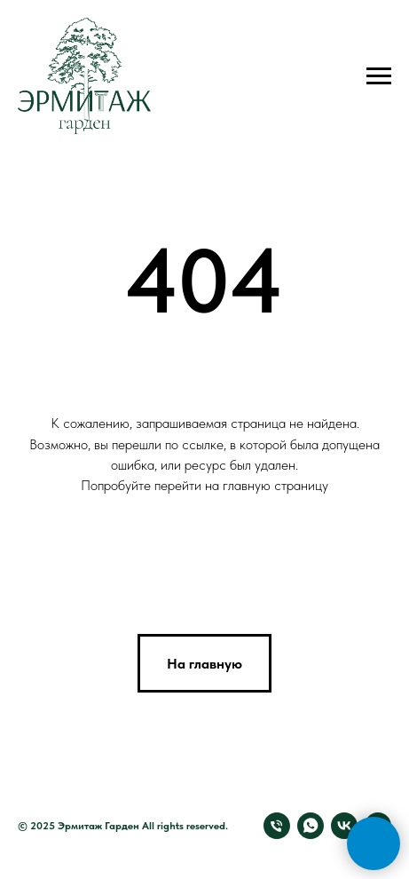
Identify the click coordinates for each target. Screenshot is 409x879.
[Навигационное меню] (378, 76)
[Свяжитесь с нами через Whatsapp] (310, 825)
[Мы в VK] (344, 825)
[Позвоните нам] (276, 825)
